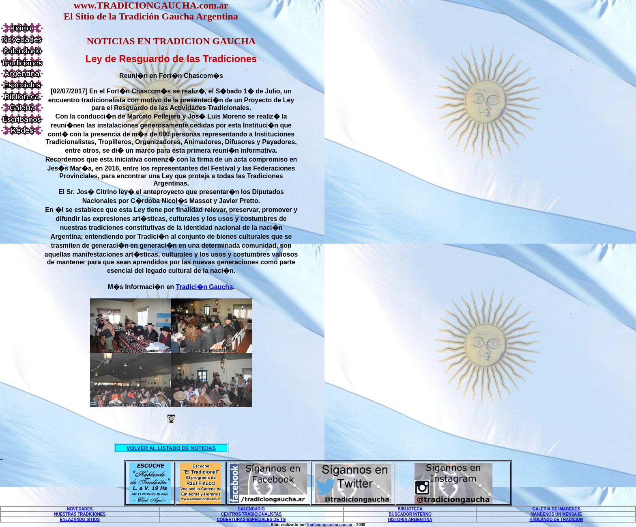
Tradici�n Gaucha (204, 286)
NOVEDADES (79, 509)
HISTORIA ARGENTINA (410, 519)
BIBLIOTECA (410, 509)
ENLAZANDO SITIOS (80, 519)
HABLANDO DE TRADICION (556, 519)
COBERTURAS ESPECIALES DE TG (251, 519)
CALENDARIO (251, 509)
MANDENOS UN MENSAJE (556, 514)
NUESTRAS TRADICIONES (79, 514)
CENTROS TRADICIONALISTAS (251, 514)
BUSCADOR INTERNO (410, 514)
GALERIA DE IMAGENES (556, 509)
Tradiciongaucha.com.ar (329, 525)
